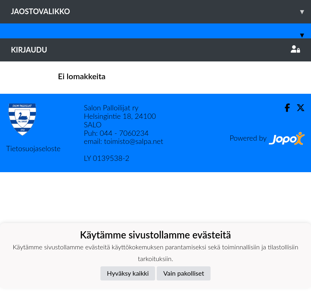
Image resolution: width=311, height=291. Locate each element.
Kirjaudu (155, 49)
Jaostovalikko (161, 11)
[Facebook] (284, 107)
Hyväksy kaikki (128, 273)
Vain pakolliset (183, 273)
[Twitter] (297, 107)
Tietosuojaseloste (33, 148)
